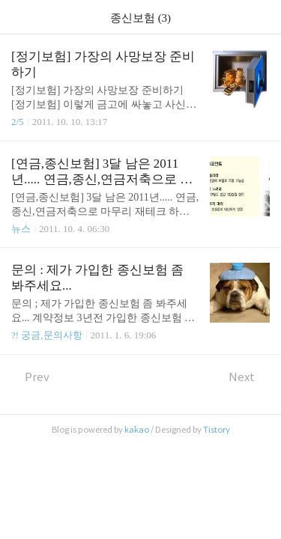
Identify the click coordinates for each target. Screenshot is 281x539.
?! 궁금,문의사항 (46, 335)
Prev (30, 377)
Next (249, 377)
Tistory (216, 429)
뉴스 (21, 228)
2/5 (17, 121)
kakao (136, 429)
